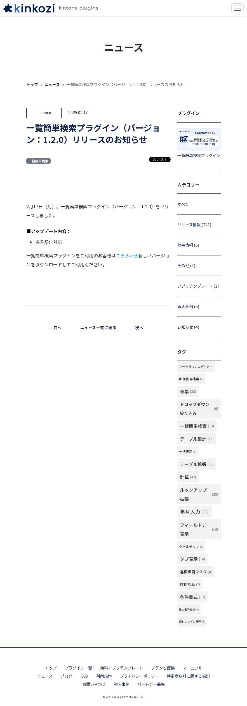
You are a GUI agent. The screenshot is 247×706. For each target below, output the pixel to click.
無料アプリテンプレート (121, 668)
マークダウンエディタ (196, 366)
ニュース (52, 84)
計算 (188, 476)
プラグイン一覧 (78, 668)
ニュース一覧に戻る (98, 327)
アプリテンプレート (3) (198, 286)
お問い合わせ (94, 684)
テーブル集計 (197, 438)
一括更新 (188, 451)
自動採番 (190, 584)
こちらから (127, 255)
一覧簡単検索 (38, 160)
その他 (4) (186, 265)
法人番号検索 (189, 609)
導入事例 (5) (188, 306)
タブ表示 (192, 558)
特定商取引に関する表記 (188, 676)
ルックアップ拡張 (199, 494)
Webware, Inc (135, 696)
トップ (32, 84)
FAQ (84, 676)
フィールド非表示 (199, 529)
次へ (139, 327)
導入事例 (122, 684)
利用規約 (104, 676)
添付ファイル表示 (192, 621)
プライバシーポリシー (139, 676)
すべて (183, 204)
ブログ (66, 676)
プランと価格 (163, 668)
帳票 (188, 391)
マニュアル (192, 668)
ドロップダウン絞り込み (199, 408)
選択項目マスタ (196, 571)
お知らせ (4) (188, 327)
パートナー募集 (151, 684)
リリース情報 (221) (194, 224)
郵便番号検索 (191, 378)
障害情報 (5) (188, 245)
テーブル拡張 (197, 464)
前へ (57, 327)
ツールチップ (191, 546)
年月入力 (194, 511)
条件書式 (192, 596)
